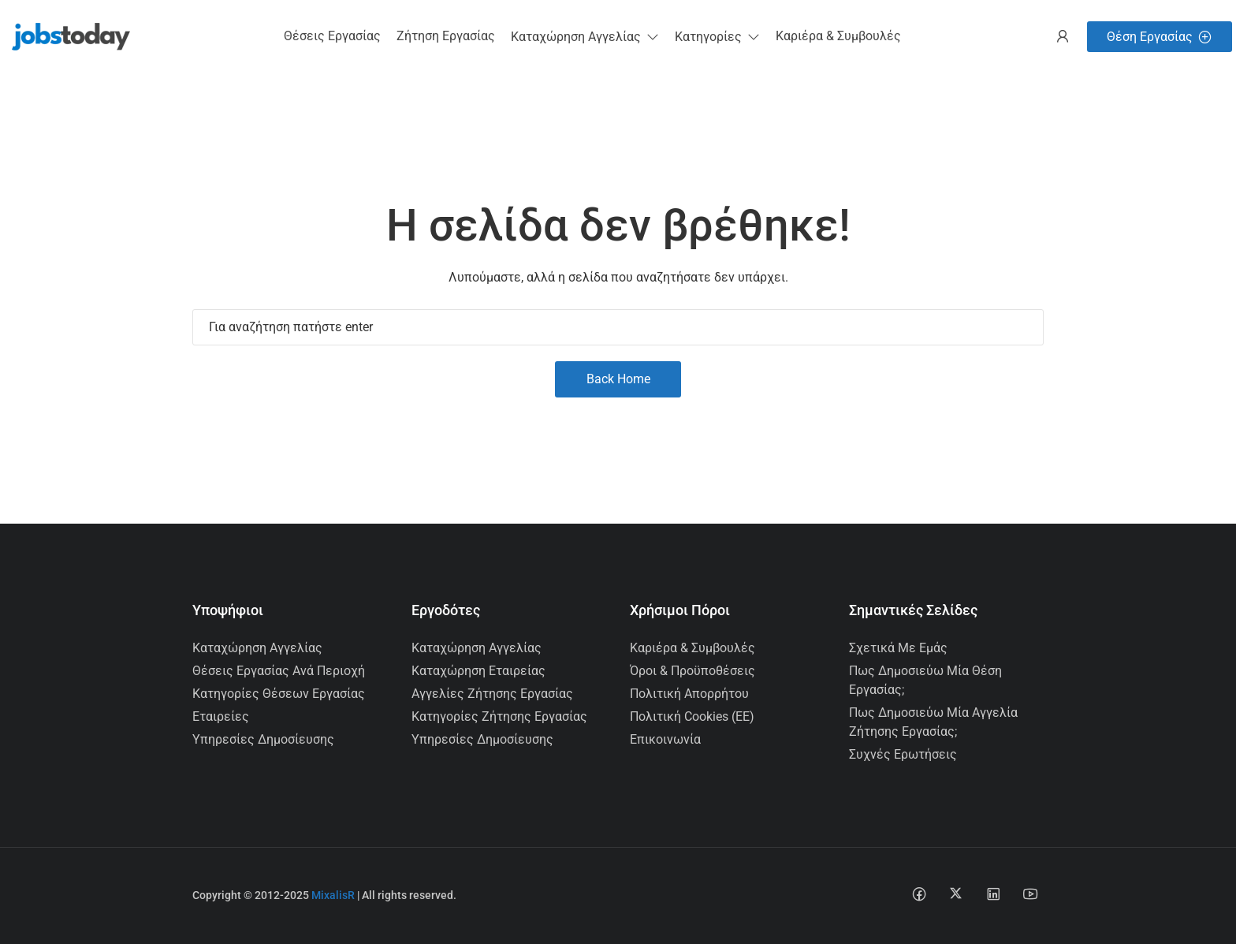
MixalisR (333, 895)
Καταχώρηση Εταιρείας (478, 670)
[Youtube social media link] (1030, 893)
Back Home (618, 378)
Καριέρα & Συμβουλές (692, 647)
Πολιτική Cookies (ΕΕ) (692, 716)
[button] (585, 36)
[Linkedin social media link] (993, 893)
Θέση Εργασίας (1159, 36)
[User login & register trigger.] (1062, 37)
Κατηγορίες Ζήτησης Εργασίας (499, 716)
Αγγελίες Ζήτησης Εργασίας (492, 693)
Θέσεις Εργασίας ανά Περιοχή (278, 670)
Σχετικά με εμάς (898, 647)
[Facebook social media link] (919, 893)
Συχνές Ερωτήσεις (903, 754)
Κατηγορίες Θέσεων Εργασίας (278, 693)
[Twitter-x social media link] (956, 893)
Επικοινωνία (665, 739)
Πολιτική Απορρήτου (689, 693)
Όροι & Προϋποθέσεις (692, 670)
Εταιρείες (220, 716)
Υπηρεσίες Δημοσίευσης (263, 739)
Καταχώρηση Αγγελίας (257, 647)
